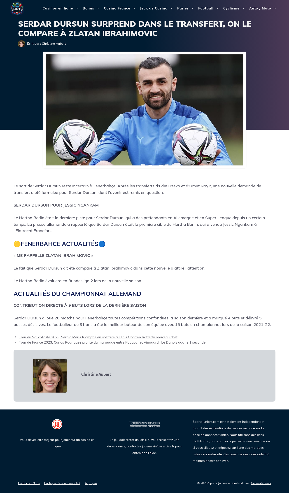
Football (209, 8)
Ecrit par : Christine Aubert (46, 44)
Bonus (92, 8)
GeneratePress (261, 483)
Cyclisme (235, 8)
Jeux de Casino (157, 8)
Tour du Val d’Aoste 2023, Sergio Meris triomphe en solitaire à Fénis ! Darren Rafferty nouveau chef (98, 337)
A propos (91, 483)
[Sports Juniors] (17, 8)
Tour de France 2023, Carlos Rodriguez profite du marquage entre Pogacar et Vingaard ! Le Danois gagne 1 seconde (112, 342)
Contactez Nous (29, 483)
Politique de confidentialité (62, 483)
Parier (186, 8)
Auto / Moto (264, 8)
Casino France (121, 8)
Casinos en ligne (61, 8)
